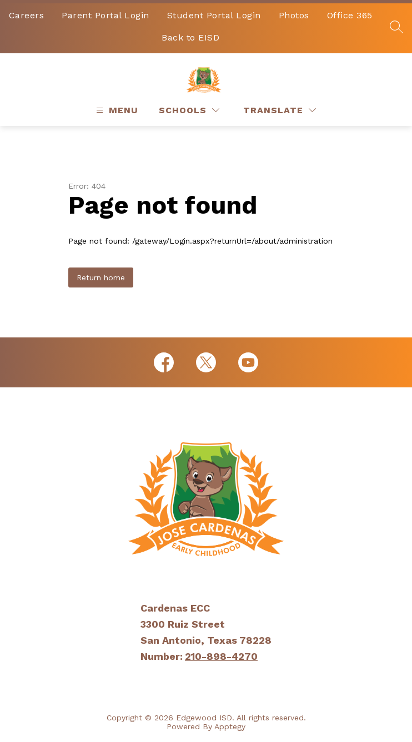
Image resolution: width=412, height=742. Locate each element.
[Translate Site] (279, 110)
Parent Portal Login (105, 15)
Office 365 (350, 15)
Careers (26, 15)
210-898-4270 (221, 656)
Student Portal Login (214, 15)
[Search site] (396, 26)
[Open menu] (115, 110)
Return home (101, 277)
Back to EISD (190, 37)
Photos (294, 15)
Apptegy (229, 726)
